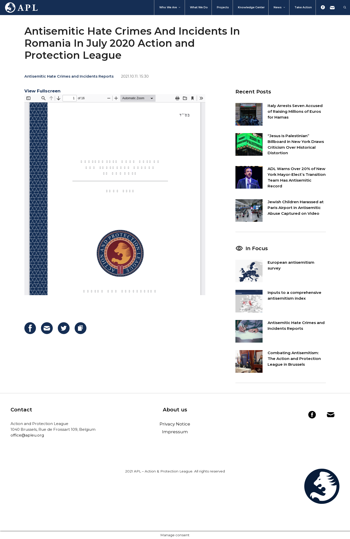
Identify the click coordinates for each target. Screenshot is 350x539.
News (280, 7)
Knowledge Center (251, 7)
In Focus (256, 248)
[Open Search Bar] (342, 7)
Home (19, 7)
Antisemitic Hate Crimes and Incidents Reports (69, 76)
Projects (223, 7)
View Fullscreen (42, 90)
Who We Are (170, 7)
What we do (199, 7)
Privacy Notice (175, 423)
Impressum (175, 431)
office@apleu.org (27, 435)
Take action (303, 7)
